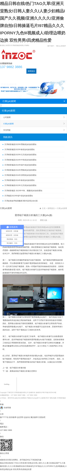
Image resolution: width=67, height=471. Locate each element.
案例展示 (41, 71)
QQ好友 (27, 417)
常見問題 (7, 130)
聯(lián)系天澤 (7, 76)
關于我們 (51, 46)
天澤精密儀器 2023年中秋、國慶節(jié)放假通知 (23, 191)
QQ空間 (20, 417)
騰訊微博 (34, 417)
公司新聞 (7, 117)
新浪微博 (13, 417)
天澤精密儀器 (61, 398)
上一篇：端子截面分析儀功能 (14, 368)
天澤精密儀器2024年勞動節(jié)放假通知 (20, 170)
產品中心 (21, 71)
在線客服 (5, 408)
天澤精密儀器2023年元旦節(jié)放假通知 (20, 185)
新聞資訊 (31, 71)
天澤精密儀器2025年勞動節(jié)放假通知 (20, 144)
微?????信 (4, 417)
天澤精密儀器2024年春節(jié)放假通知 (19, 180)
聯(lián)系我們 (61, 46)
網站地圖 (53, 398)
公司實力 (51, 71)
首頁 (3, 71)
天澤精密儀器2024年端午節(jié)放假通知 (20, 165)
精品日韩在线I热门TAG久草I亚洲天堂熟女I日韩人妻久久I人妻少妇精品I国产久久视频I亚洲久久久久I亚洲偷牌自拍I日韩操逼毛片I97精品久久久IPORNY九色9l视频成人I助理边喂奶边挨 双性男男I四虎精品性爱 (33, 466)
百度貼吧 (41, 417)
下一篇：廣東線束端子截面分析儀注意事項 (20, 371)
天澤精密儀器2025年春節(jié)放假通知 (19, 149)
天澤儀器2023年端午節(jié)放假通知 (18, 196)
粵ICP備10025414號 (49, 392)
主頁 (43, 208)
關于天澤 (11, 71)
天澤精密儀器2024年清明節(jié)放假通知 (20, 175)
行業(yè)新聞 (9, 101)
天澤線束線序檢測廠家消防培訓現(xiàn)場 (21, 201)
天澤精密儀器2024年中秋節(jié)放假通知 (20, 160)
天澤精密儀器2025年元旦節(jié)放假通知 (20, 155)
